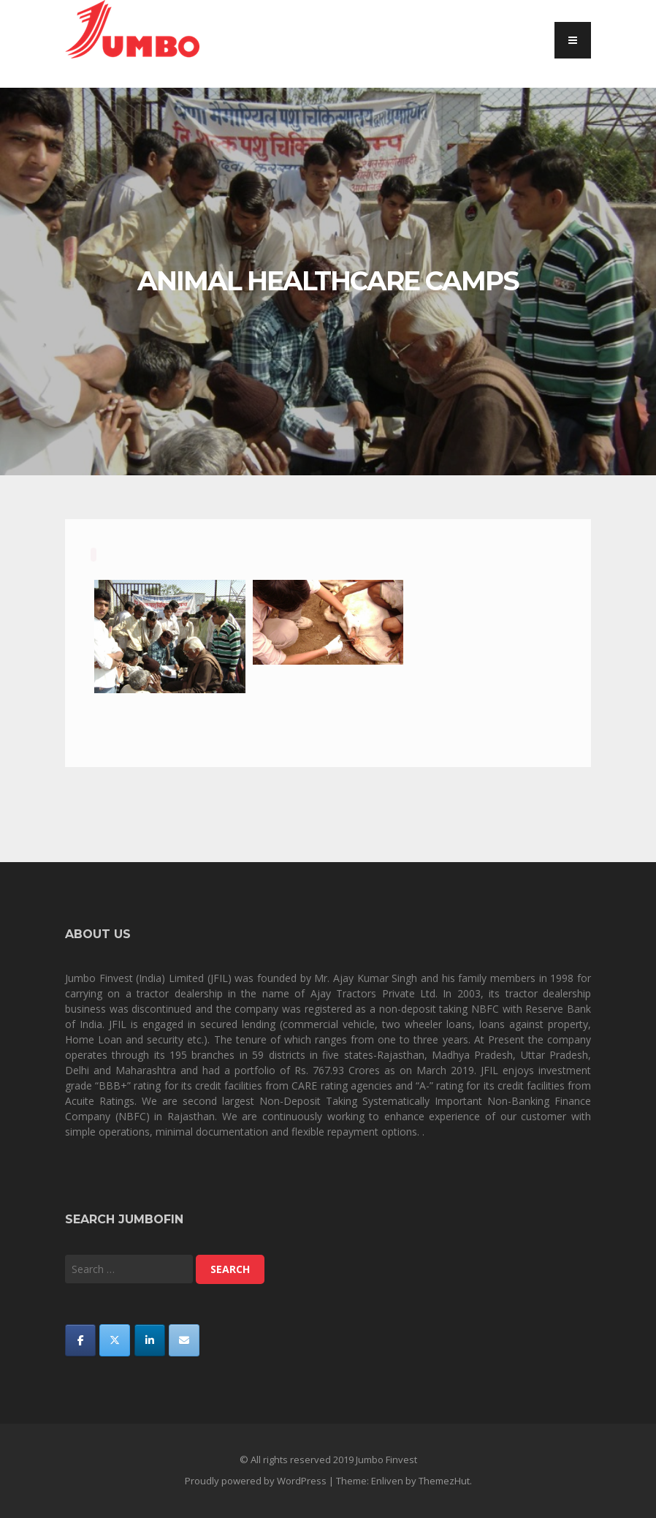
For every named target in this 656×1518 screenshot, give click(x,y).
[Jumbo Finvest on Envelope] (184, 1340)
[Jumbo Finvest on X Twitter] (114, 1340)
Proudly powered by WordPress (256, 1480)
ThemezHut (444, 1480)
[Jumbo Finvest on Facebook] (80, 1340)
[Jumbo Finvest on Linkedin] (149, 1340)
